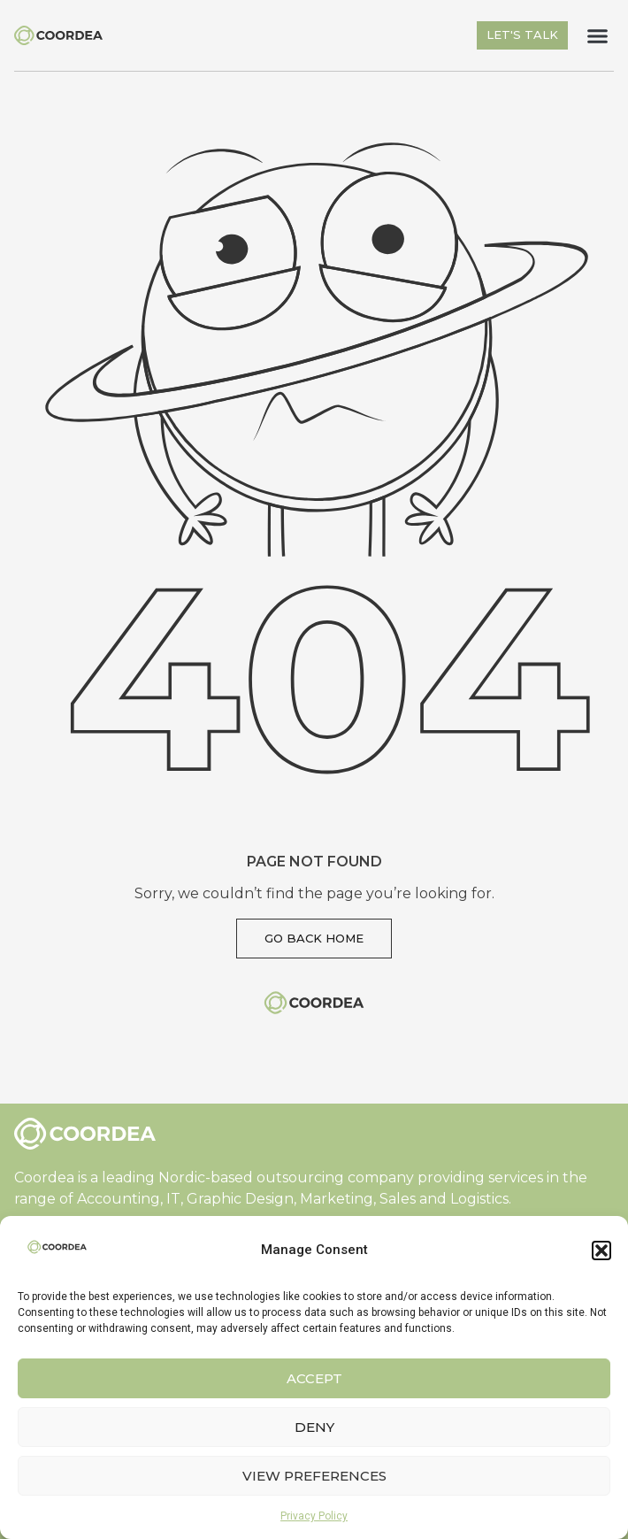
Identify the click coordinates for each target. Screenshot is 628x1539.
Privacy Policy (314, 1516)
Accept (314, 1378)
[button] (601, 1250)
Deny (314, 1427)
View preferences (314, 1475)
